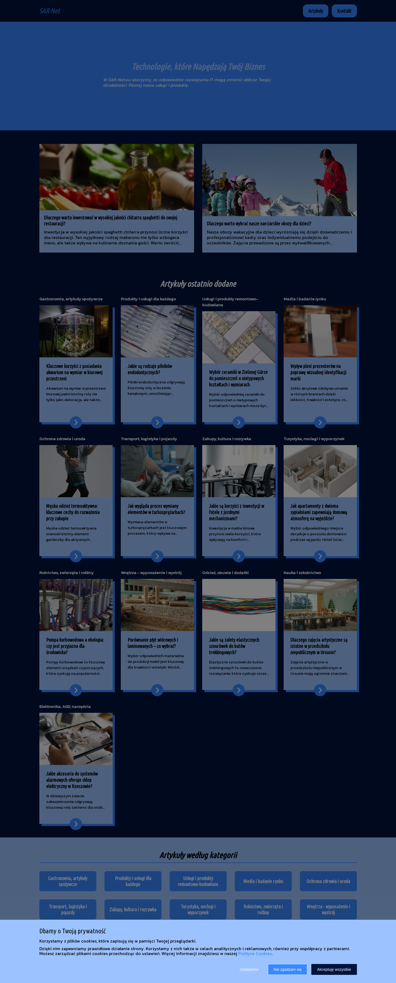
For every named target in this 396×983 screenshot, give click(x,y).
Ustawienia (249, 969)
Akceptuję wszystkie (334, 969)
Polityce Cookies (255, 953)
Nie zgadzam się (288, 969)
